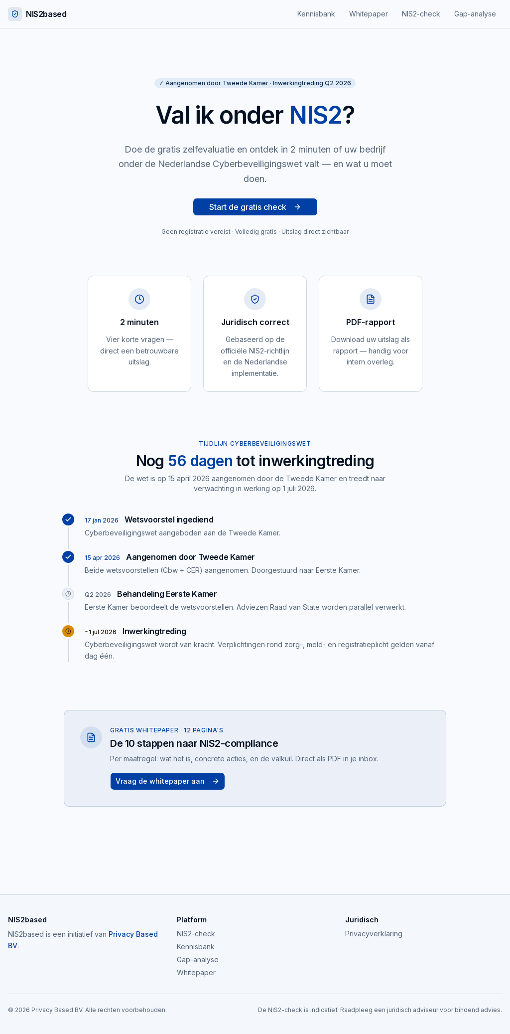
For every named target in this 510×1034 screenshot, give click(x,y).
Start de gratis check (255, 207)
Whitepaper (368, 13)
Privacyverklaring (373, 933)
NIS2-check (421, 13)
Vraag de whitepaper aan (168, 781)
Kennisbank (316, 13)
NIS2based (37, 14)
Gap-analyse (475, 13)
